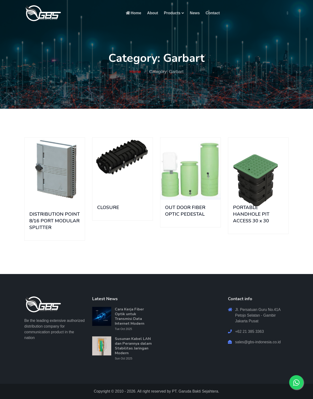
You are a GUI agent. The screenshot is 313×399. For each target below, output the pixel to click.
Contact (213, 13)
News (195, 13)
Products (172, 13)
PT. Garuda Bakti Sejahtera (195, 391)
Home (133, 13)
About (152, 13)
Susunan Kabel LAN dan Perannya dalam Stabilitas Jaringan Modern (133, 346)
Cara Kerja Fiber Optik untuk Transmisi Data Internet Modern (129, 316)
